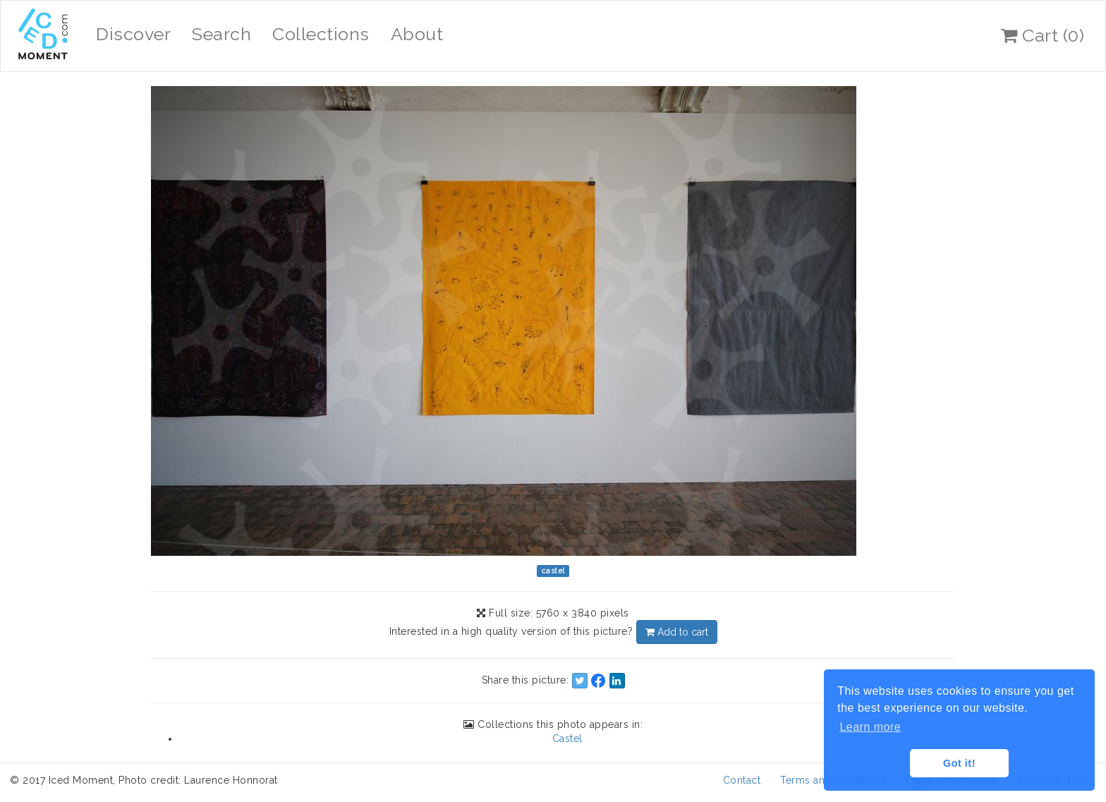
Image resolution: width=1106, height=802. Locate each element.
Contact (742, 780)
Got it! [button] (959, 763)
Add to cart (676, 632)
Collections (321, 33)
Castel (567, 738)
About (417, 33)
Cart (1042, 35)
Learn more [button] (870, 727)
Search (221, 33)
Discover (133, 33)
